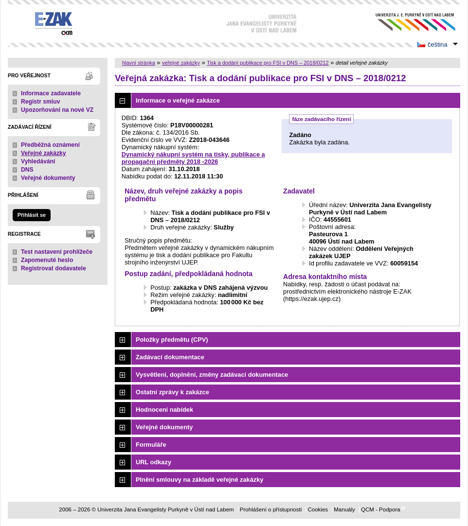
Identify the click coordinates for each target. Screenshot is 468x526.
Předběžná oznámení (50, 144)
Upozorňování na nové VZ (57, 109)
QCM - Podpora (380, 509)
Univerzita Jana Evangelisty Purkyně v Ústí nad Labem (407, 22)
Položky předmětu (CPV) (172, 339)
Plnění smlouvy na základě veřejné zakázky (199, 479)
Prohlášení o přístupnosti (271, 509)
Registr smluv (40, 101)
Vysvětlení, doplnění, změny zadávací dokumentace (212, 374)
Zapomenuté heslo (47, 260)
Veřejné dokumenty (48, 178)
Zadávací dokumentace (170, 357)
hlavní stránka (138, 63)
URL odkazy (153, 462)
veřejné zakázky (181, 63)
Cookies (317, 509)
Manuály (344, 509)
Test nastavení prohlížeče (56, 251)
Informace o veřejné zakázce (178, 100)
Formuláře (151, 444)
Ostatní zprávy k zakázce (172, 392)
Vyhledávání (38, 161)
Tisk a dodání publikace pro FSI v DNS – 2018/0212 (267, 63)
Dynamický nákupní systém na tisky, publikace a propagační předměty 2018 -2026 (193, 158)
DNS (27, 169)
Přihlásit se (32, 215)
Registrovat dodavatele (53, 268)
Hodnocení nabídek (164, 409)
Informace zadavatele (51, 93)
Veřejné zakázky (43, 153)
